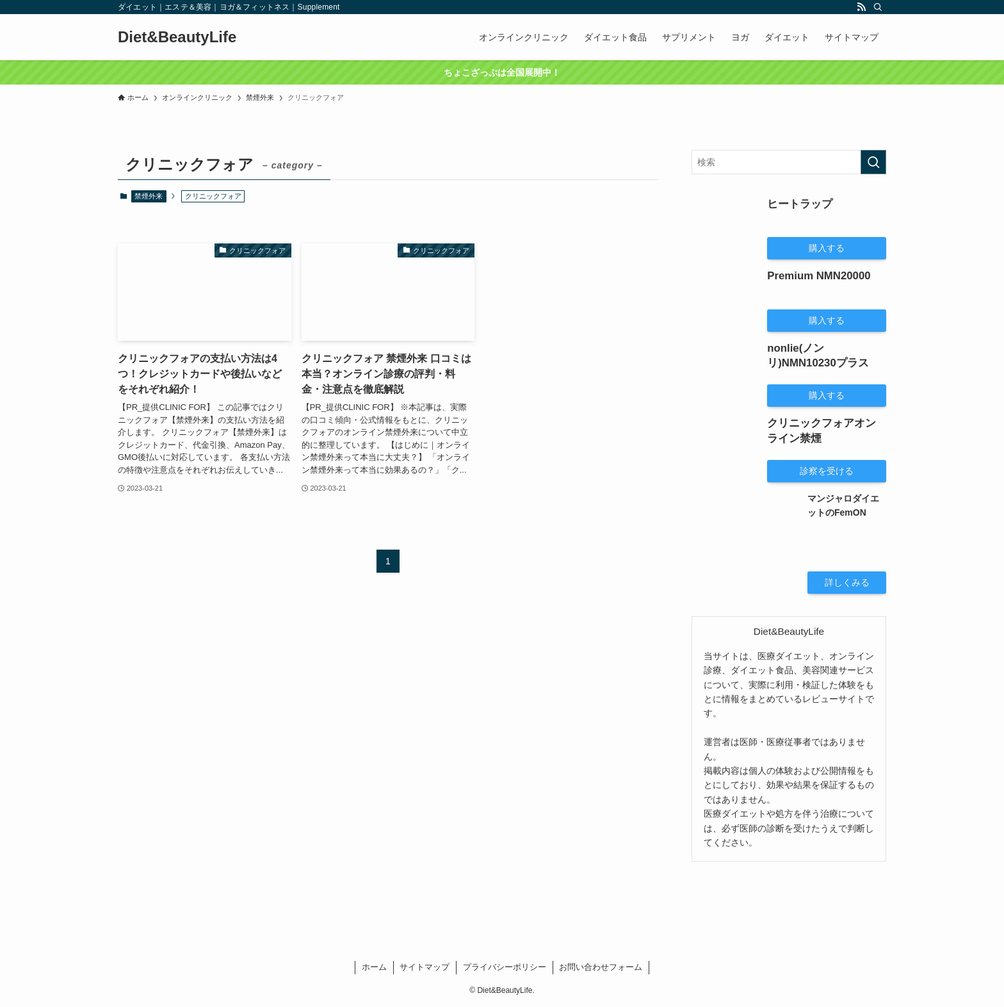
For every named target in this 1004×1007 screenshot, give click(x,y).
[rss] (861, 7)
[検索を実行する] (873, 162)
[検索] (878, 7)
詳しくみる (847, 582)
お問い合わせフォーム (600, 967)
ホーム (374, 967)
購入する (827, 248)
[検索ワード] (789, 162)
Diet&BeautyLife (177, 37)
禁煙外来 (148, 196)
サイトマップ (424, 967)
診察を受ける (827, 471)
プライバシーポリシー (504, 967)
